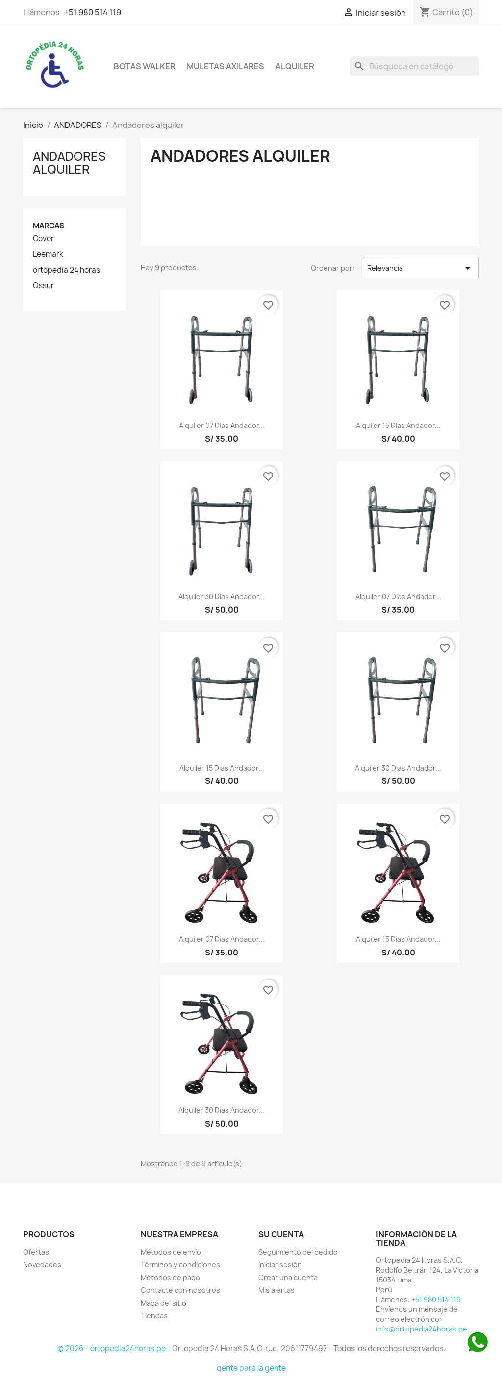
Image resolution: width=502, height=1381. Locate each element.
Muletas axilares (225, 66)
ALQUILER (295, 66)
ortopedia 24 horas (66, 270)
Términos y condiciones (180, 1264)
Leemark (48, 254)
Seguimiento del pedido (298, 1251)
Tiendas (154, 1315)
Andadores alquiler (69, 162)
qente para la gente (251, 1368)
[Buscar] (414, 66)
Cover (43, 239)
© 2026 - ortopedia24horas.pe (112, 1348)
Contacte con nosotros (180, 1290)
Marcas (48, 226)
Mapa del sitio (163, 1302)
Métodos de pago (170, 1277)
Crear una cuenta (288, 1277)
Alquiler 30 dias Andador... (221, 596)
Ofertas (36, 1251)
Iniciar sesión (280, 1264)
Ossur (43, 286)
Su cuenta (281, 1234)
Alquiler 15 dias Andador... (398, 425)
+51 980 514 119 (92, 12)
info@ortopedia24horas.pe (421, 1328)
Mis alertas (276, 1290)
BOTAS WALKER (145, 66)
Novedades (42, 1264)
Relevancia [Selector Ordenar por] (420, 268)
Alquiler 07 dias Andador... (222, 425)
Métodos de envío (171, 1251)
